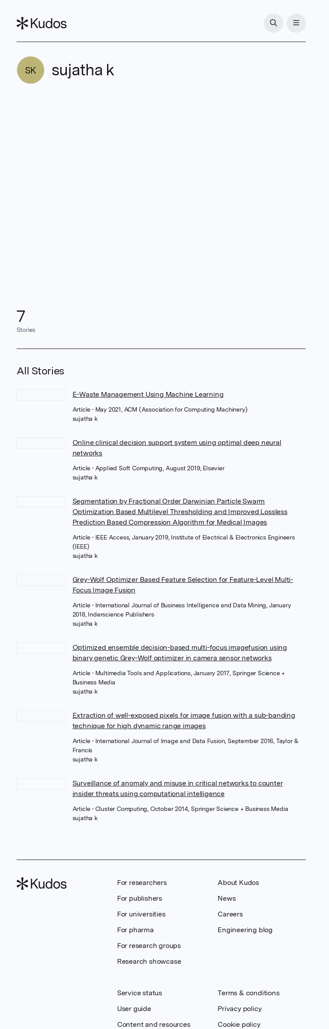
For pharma (135, 930)
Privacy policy (239, 1008)
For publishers (139, 898)
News (226, 898)
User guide (134, 1008)
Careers (230, 914)
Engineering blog (245, 930)
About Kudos (238, 882)
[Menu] (296, 23)
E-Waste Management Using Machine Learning (148, 394)
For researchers (142, 882)
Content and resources (153, 1024)
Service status (139, 993)
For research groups (149, 945)
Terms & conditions (248, 993)
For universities (141, 914)
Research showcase (149, 961)
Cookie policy (239, 1024)
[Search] (273, 23)
